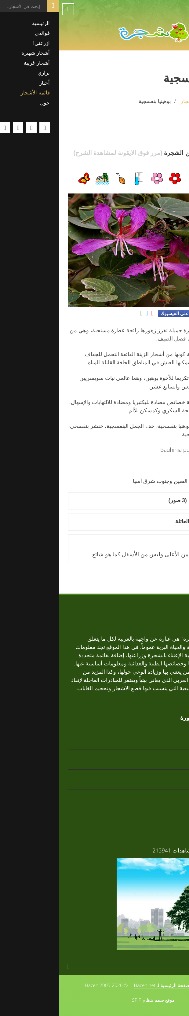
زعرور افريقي (163, 796)
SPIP (77, 1000)
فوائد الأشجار (165, 850)
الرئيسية (170, 101)
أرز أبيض (170, 755)
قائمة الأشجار (137, 101)
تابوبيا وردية (167, 775)
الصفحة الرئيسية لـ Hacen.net (104, 985)
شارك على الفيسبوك (121, 313)
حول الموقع (152, 985)
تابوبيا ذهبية (167, 735)
